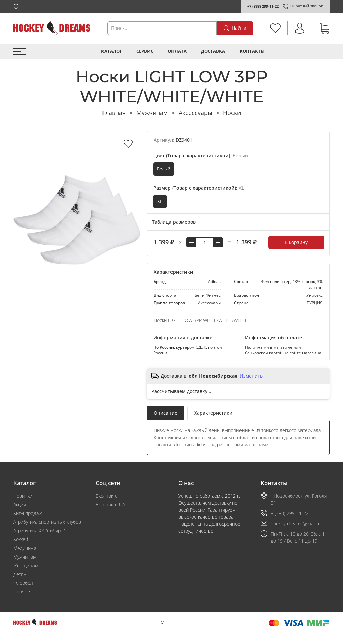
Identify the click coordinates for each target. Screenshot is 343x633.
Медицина (24, 548)
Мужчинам (152, 113)
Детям (19, 574)
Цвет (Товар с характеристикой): (200, 155)
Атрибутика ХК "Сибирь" (39, 530)
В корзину (296, 242)
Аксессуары (195, 113)
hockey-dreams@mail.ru (296, 523)
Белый (163, 169)
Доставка (213, 51)
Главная (114, 113)
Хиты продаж (27, 513)
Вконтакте (107, 496)
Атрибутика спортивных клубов (47, 522)
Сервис (144, 51)
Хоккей (20, 539)
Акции (19, 504)
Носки (232, 113)
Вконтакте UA (110, 504)
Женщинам (25, 565)
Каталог (111, 51)
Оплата (177, 51)
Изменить (251, 376)
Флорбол (23, 583)
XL (159, 201)
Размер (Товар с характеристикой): (198, 188)
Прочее (21, 591)
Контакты (252, 51)
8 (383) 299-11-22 (290, 513)
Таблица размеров (174, 222)
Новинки (22, 496)
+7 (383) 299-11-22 (263, 6)
